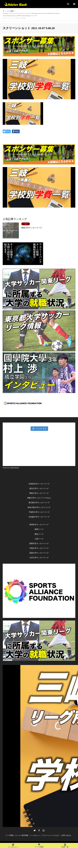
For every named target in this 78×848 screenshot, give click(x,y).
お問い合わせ (66, 835)
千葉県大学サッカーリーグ (39, 512)
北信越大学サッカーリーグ (39, 517)
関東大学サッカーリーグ (39, 493)
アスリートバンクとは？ (51, 835)
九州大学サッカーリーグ (39, 558)
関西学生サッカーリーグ (39, 543)
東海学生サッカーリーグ (39, 525)
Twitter (35, 830)
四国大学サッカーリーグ (39, 553)
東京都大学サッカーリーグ (39, 503)
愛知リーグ (39, 534)
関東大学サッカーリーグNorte (39, 498)
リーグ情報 (9, 835)
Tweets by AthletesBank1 (11, 468)
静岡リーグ (39, 529)
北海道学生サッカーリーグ (39, 484)
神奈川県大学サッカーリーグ (39, 507)
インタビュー (35, 835)
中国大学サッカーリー (38, 548)
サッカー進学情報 (21, 835)
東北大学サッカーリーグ (39, 488)
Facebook (39, 830)
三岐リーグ (39, 539)
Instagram (43, 830)
